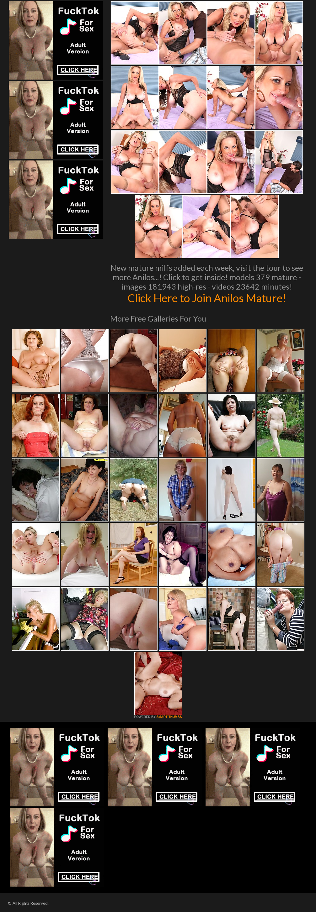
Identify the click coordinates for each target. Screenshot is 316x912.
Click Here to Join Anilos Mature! (206, 297)
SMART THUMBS (169, 717)
